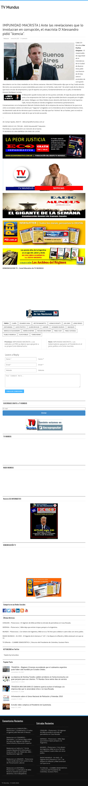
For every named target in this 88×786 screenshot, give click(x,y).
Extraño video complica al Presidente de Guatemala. (31, 705)
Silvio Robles (23, 334)
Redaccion (6, 38)
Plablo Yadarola (10, 334)
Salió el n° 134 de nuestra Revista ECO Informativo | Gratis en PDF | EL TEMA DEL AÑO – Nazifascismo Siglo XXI (19, 751)
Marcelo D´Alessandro (12, 331)
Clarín (14, 323)
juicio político (21, 327)
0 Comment (24, 38)
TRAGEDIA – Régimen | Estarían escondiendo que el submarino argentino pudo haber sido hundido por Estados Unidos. (39, 668)
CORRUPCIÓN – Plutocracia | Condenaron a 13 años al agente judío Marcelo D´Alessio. (19, 730)
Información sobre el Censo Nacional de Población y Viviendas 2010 (37, 696)
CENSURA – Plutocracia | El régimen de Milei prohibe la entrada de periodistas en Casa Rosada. (37, 623)
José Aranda (8, 327)
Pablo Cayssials (70, 331)
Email (40, 365)
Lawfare (45, 327)
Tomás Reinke (36, 334)
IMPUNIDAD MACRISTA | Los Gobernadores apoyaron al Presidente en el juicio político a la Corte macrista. (65, 344)
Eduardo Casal (25, 323)
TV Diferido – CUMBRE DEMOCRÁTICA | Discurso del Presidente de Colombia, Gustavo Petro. (36, 642)
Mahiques (71, 327)
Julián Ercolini (34, 327)
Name (40, 359)
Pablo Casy (58, 331)
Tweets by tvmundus (11, 655)
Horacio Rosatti (55, 323)
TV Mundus (10, 7)
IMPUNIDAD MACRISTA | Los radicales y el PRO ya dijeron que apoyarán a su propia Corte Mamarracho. (22, 344)
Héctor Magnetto (39, 323)
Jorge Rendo (77, 323)
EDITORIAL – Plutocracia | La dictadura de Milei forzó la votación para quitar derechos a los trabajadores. (19, 771)
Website (41, 370)
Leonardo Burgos (58, 327)
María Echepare (28, 331)
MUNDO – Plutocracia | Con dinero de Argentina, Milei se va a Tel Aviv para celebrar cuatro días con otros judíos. (43, 632)
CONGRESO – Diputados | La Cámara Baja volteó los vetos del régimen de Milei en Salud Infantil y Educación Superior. (19, 740)
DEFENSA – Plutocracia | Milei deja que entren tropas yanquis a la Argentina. (30, 627)
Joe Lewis (67, 323)
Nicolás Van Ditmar (44, 331)
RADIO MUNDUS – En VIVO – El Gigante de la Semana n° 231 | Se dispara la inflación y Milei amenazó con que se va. (43, 637)
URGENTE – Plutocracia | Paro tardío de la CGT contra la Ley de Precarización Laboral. (20, 761)
